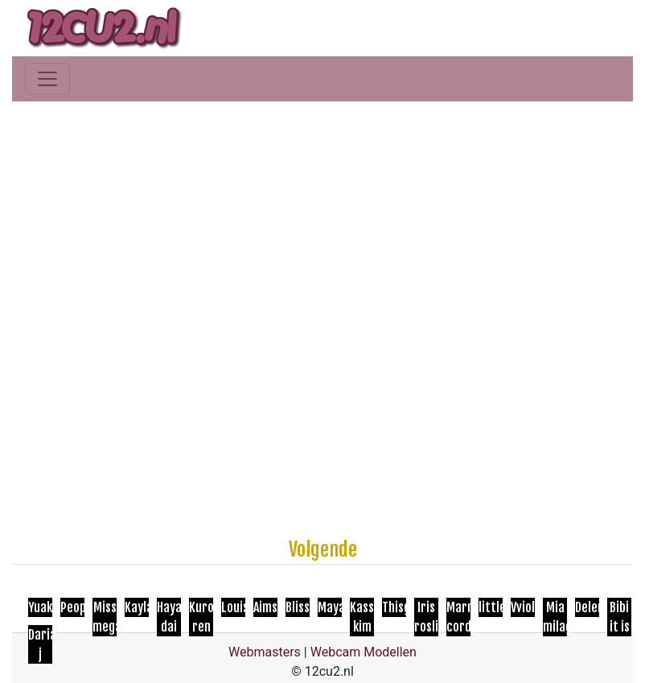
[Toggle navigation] (47, 79)
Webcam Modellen (363, 652)
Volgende (323, 549)
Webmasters (264, 652)
